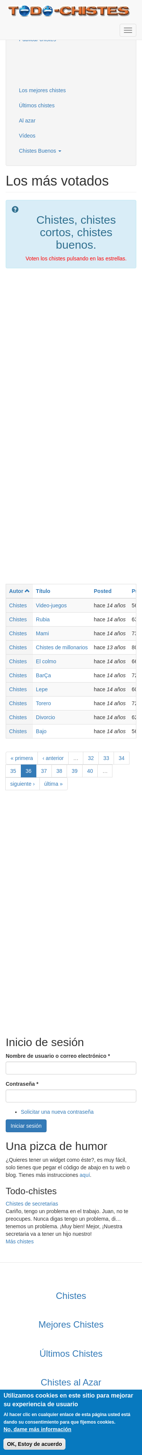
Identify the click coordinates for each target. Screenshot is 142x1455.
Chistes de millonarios (62, 647)
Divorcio (45, 717)
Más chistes (20, 1241)
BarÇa (43, 675)
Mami (42, 633)
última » (53, 784)
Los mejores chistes (42, 90)
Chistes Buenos (40, 151)
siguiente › (22, 784)
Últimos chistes (37, 105)
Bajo (41, 731)
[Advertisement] (51, 64)
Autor (19, 591)
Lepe (42, 689)
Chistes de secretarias (32, 1204)
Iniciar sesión (26, 1126)
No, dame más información (37, 1429)
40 (90, 771)
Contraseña (22, 1084)
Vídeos (27, 136)
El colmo (46, 661)
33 (106, 758)
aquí (85, 1175)
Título (43, 591)
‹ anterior (53, 758)
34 (122, 758)
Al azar (27, 121)
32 (91, 758)
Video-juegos (51, 605)
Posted (103, 591)
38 (59, 771)
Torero (43, 703)
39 (75, 771)
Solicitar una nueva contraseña (57, 1112)
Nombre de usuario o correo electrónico (58, 1056)
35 (13, 771)
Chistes (18, 605)
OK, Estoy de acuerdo (34, 1444)
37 (44, 771)
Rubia (43, 619)
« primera (22, 758)
